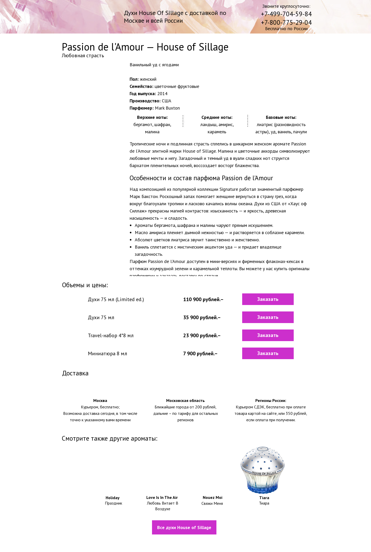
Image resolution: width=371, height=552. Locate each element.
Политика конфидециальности (197, 542)
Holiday (113, 497)
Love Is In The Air (162, 497)
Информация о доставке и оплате (112, 542)
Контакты (277, 543)
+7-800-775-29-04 (286, 22)
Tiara (264, 497)
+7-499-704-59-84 (286, 14)
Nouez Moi (212, 497)
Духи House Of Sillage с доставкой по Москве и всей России (175, 16)
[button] (268, 299)
